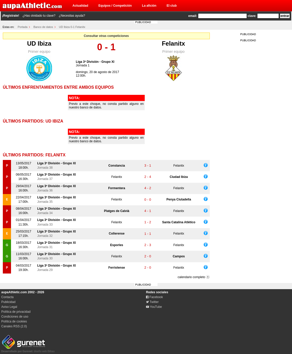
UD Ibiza (39, 43)
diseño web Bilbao (28, 350)
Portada (23, 26)
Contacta (7, 297)
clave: (252, 16)
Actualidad (80, 5)
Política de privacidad (15, 311)
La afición (149, 5)
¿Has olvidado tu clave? (39, 15)
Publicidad (8, 302)
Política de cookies (14, 321)
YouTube (154, 307)
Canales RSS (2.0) (14, 326)
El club (171, 5)
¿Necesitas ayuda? (72, 15)
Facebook (154, 297)
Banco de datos (43, 26)
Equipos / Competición (115, 5)
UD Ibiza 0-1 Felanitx (72, 26)
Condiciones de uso (14, 316)
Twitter (152, 302)
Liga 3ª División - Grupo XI (95, 62)
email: (192, 16)
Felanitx (173, 43)
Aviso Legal (9, 307)
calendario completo (191, 277)
